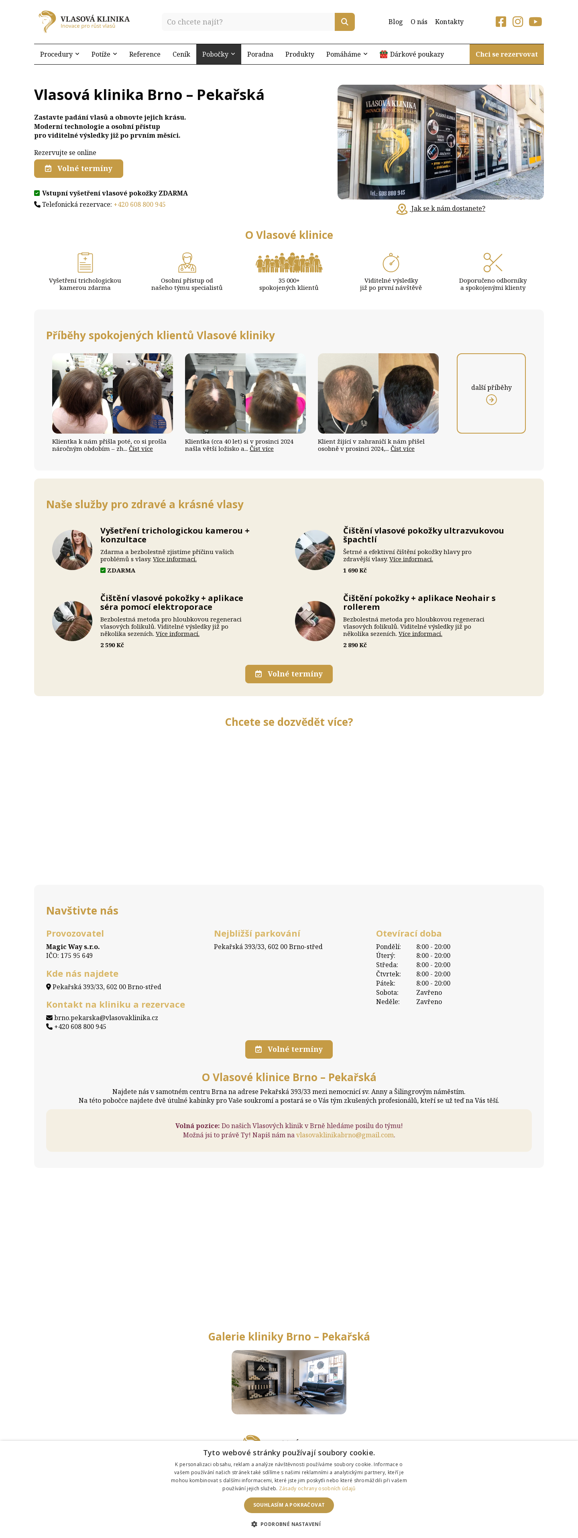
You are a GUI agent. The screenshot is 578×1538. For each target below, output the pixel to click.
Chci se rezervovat (507, 54)
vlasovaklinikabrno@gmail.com (345, 1131)
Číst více (141, 448)
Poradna (260, 54)
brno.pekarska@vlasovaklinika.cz (102, 1015)
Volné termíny (78, 168)
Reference (145, 54)
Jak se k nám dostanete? (440, 208)
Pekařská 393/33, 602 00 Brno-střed (103, 984)
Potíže (104, 54)
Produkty (299, 54)
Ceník (181, 54)
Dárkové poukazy (417, 54)
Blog (396, 21)
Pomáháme (347, 54)
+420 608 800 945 (140, 203)
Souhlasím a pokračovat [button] (289, 1504)
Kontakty (449, 21)
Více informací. (175, 559)
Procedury (59, 54)
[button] (289, 1523)
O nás (419, 21)
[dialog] (289, 1489)
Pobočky (218, 54)
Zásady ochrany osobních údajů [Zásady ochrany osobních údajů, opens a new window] (317, 1488)
